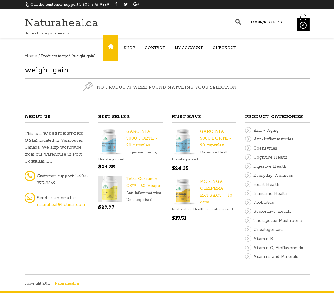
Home (31, 56)
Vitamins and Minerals (275, 256)
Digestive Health (141, 152)
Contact (155, 48)
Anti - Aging (266, 130)
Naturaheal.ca (61, 23)
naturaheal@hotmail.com (61, 204)
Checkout (224, 48)
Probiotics (263, 202)
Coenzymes (265, 148)
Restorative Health (188, 209)
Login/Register (266, 22)
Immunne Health (270, 193)
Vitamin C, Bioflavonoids (278, 248)
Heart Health (266, 184)
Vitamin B (263, 239)
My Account (189, 48)
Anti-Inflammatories (143, 193)
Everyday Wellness (273, 175)
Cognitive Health (270, 157)
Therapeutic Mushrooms (278, 220)
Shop (129, 48)
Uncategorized (111, 159)
